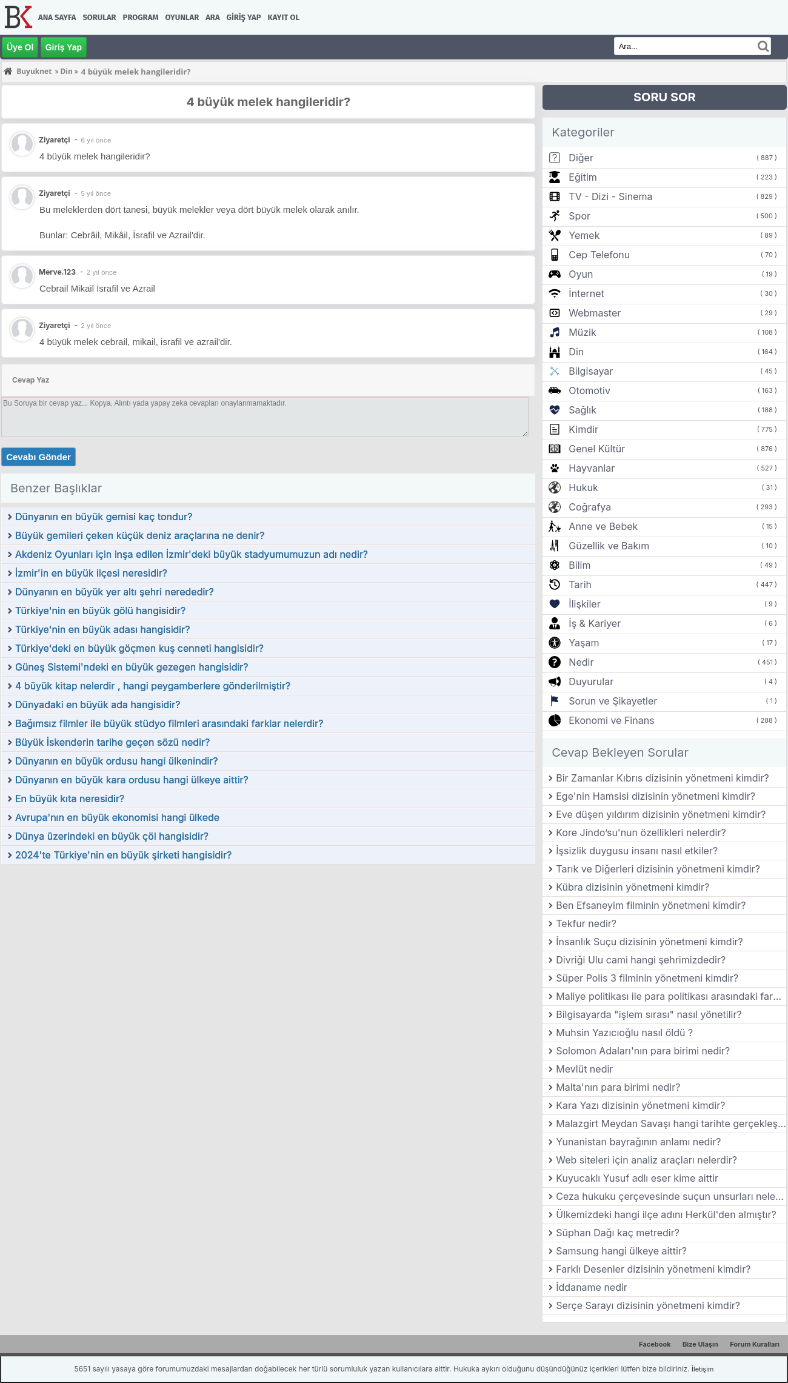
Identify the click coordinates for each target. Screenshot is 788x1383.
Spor (579, 216)
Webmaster (595, 313)
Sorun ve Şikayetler (613, 701)
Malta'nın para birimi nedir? (618, 1087)
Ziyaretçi (54, 193)
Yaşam (584, 643)
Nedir (581, 662)
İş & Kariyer (595, 623)
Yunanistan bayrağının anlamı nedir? (638, 1142)
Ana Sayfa (57, 17)
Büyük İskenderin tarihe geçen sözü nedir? (112, 742)
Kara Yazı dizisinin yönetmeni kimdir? (640, 1105)
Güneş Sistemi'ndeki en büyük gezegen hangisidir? (132, 667)
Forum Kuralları (755, 1344)
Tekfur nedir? (586, 923)
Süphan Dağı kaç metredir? (617, 1233)
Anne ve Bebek (603, 526)
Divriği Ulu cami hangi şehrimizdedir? (641, 960)
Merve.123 (57, 271)
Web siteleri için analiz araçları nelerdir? (646, 1160)
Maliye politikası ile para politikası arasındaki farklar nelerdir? (671, 996)
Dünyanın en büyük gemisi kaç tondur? (104, 517)
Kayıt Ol (283, 17)
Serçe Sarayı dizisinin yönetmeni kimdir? (648, 1305)
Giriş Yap (244, 17)
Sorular (99, 17)
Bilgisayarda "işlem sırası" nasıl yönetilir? (648, 1014)
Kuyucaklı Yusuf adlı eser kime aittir (637, 1178)
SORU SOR (664, 97)
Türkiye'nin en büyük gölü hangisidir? (100, 610)
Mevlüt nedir (584, 1069)
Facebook (655, 1344)
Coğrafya (590, 507)
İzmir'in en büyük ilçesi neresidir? (91, 573)
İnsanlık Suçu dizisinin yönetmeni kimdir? (649, 942)
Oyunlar (182, 17)
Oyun (581, 274)
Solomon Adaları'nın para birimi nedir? (643, 1051)
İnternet (586, 293)
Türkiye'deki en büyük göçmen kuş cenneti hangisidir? (139, 648)
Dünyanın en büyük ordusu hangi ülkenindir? (116, 761)
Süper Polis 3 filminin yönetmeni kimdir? (647, 978)
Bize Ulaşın (700, 1344)
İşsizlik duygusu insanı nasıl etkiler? (637, 851)
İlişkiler (584, 604)
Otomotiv (589, 390)
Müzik (582, 332)
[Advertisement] (268, 956)
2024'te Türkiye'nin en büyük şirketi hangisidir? (123, 855)
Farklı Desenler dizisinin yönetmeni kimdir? (653, 1269)
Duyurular (591, 681)
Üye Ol (20, 47)
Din (576, 352)
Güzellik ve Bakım (609, 546)
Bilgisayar (591, 371)
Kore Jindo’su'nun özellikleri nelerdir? (641, 832)
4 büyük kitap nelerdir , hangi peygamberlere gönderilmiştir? (152, 686)
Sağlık (582, 410)
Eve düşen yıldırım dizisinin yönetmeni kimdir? (661, 814)
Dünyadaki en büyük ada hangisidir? (97, 704)
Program (141, 17)
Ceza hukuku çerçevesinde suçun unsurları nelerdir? (671, 1196)
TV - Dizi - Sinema (610, 196)
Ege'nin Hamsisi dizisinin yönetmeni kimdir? (655, 796)
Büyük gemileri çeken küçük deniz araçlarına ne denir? (139, 535)
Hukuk (583, 487)
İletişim (702, 1369)
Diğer (581, 158)
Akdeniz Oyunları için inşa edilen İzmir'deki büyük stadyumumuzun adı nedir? (191, 554)
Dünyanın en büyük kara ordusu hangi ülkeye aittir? (132, 780)
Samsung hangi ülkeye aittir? (621, 1251)
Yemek (584, 235)
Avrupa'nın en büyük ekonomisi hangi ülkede (117, 817)
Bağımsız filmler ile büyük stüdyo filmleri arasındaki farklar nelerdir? (169, 723)
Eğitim (582, 177)
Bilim (579, 565)
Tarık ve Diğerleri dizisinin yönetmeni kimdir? (658, 869)
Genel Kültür (597, 449)
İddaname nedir (591, 1287)
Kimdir (583, 429)
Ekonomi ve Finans (611, 720)
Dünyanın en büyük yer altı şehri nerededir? (114, 592)
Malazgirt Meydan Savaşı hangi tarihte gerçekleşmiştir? (671, 1123)
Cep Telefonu (599, 255)
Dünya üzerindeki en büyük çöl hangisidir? (112, 836)
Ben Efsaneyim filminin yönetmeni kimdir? (651, 905)
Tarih (580, 584)
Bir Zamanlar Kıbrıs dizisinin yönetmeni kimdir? (662, 778)
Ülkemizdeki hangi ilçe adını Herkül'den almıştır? (666, 1214)
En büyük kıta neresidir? (69, 798)
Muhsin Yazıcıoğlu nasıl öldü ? (624, 1032)
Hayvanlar (592, 468)
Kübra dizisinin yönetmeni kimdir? (632, 887)
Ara (212, 17)
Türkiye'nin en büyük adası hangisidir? (102, 629)
